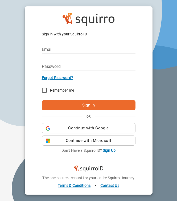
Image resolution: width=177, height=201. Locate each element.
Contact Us (109, 185)
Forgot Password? (57, 78)
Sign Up (109, 150)
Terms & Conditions (74, 185)
